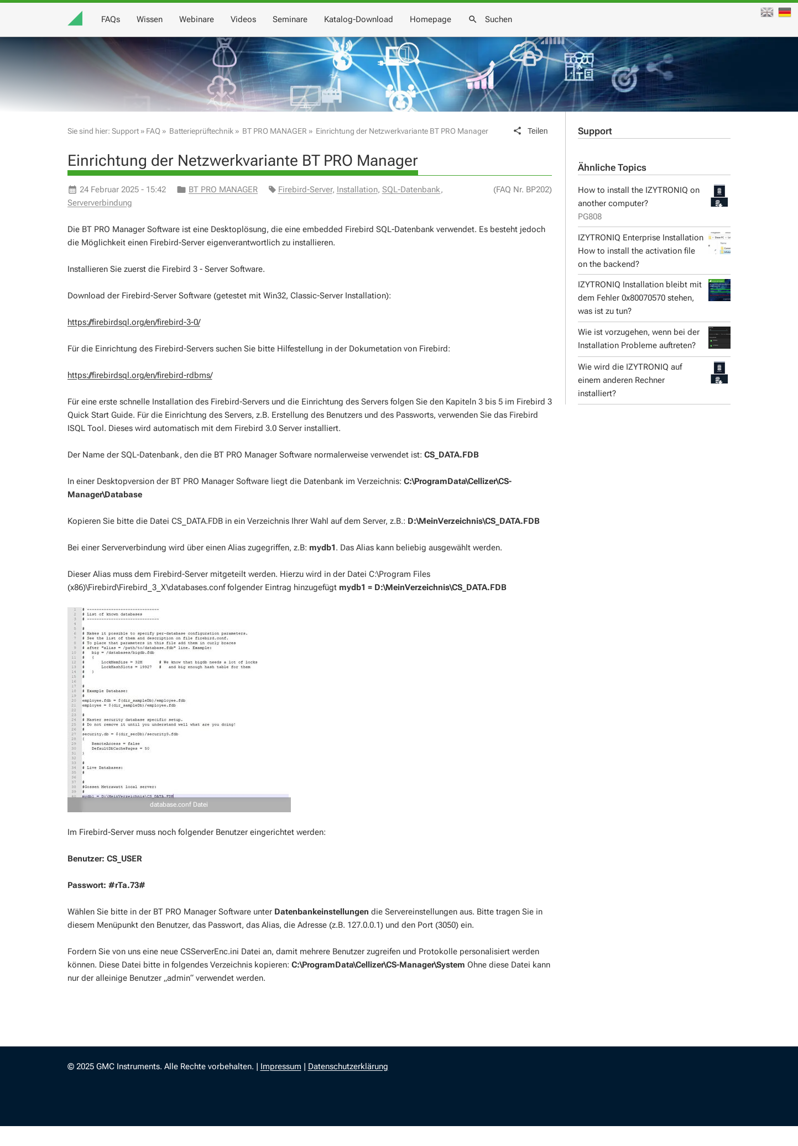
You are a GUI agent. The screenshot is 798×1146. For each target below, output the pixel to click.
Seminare (500, 33)
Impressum (280, 1086)
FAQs (321, 33)
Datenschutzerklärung (348, 1086)
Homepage (641, 33)
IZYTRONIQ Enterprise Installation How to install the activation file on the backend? (654, 269)
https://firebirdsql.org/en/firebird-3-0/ (133, 342)
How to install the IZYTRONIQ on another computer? (654, 223)
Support (595, 151)
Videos (454, 33)
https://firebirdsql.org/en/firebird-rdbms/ (139, 395)
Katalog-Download (569, 33)
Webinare (407, 33)
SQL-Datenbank (411, 209)
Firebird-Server (305, 209)
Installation (357, 209)
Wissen (360, 33)
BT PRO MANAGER (274, 150)
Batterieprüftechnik (201, 150)
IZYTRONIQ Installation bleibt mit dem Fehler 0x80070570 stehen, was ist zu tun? (654, 317)
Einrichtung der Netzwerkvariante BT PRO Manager (402, 150)
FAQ (153, 150)
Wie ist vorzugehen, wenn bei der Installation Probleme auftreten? (654, 358)
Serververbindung (99, 223)
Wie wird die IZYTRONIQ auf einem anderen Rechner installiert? (654, 399)
